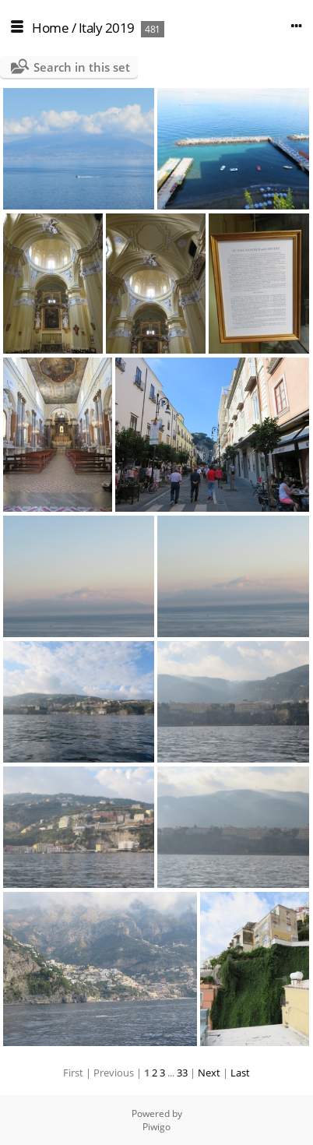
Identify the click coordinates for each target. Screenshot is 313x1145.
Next (209, 1073)
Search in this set (81, 67)
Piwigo (156, 1126)
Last (240, 1073)
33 (182, 1073)
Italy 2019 (107, 28)
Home (50, 28)
